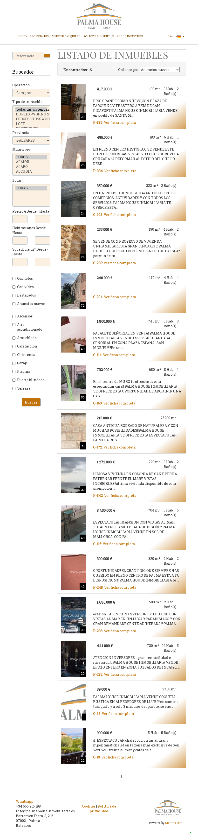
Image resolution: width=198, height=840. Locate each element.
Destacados (24, 295)
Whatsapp (24, 801)
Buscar (31, 402)
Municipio (21, 149)
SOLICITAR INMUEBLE (98, 36)
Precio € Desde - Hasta (30, 211)
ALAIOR (31, 161)
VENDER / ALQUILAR (66, 36)
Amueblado (24, 337)
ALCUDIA (31, 171)
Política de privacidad (103, 808)
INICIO (22, 36)
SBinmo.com (173, 823)
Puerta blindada (28, 380)
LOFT (31, 123)
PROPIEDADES (39, 36)
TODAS (31, 188)
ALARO (31, 166)
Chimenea (23, 354)
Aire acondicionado (27, 327)
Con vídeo (23, 286)
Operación (21, 85)
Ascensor (22, 316)
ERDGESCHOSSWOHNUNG (31, 119)
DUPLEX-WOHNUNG (31, 114)
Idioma (176, 36)
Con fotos (22, 278)
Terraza (21, 388)
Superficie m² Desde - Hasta (30, 251)
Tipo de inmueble (27, 101)
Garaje (20, 363)
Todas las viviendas (31, 109)
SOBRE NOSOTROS (130, 36)
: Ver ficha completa (114, 122)
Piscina (21, 371)
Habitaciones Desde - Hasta (30, 230)
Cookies (89, 806)
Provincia (20, 132)
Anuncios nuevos (29, 303)
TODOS (31, 157)
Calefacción (24, 346)
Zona (16, 180)
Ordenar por (128, 69)
